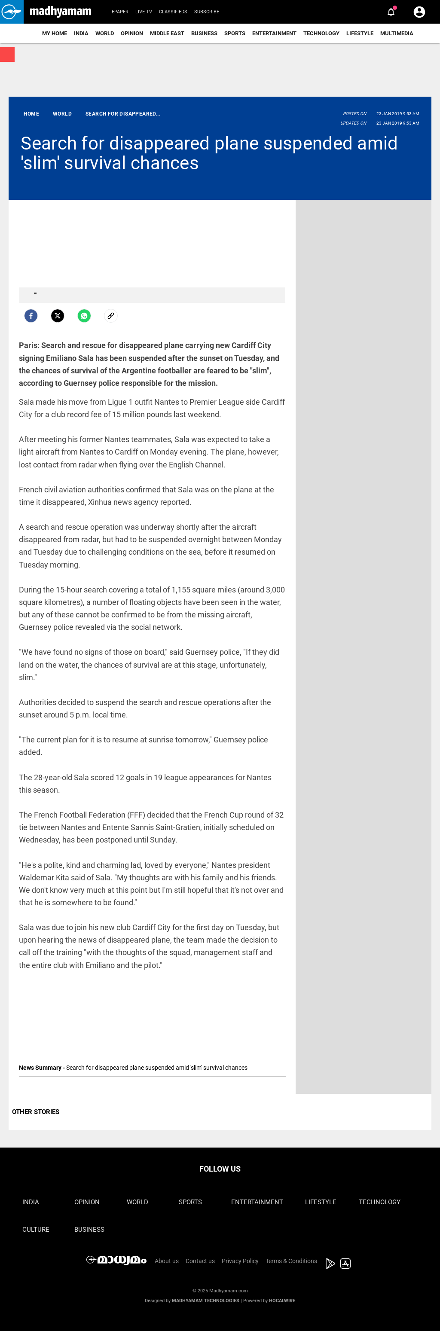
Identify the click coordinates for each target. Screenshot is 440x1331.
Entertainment (274, 33)
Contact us (200, 1261)
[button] (12, 12)
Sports (234, 33)
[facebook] (31, 316)
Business (204, 33)
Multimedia (396, 33)
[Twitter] (57, 316)
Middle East (167, 33)
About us (167, 1261)
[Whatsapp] (84, 316)
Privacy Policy (240, 1261)
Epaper (120, 12)
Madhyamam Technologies (205, 1301)
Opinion (132, 33)
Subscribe (206, 12)
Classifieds (173, 12)
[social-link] (111, 316)
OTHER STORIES (35, 1112)
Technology (321, 33)
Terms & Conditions (291, 1261)
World (104, 33)
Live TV (143, 12)
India (81, 33)
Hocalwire (282, 1301)
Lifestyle (359, 33)
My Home (54, 33)
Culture (35, 1229)
